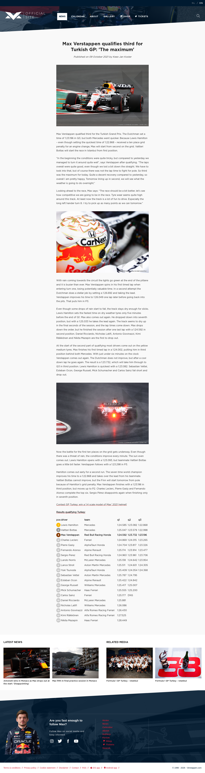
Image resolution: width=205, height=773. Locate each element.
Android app (110, 768)
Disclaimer (63, 768)
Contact (75, 768)
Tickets (141, 17)
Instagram (52, 741)
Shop (125, 17)
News (62, 17)
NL (193, 3)
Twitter (60, 741)
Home (105, 720)
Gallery (109, 17)
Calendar (78, 17)
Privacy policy (30, 768)
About (94, 17)
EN (201, 3)
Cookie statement (47, 768)
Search (198, 15)
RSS (84, 768)
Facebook (68, 741)
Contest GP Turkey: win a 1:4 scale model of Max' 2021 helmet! (91, 504)
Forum (106, 737)
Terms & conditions (11, 768)
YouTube (76, 741)
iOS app (95, 768)
